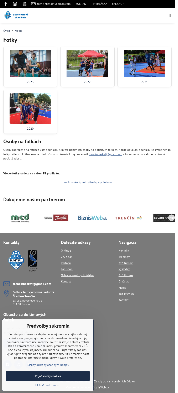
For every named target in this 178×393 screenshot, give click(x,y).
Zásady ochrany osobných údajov (114, 381)
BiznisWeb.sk (101, 387)
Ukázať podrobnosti (48, 385)
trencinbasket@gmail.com (105, 154)
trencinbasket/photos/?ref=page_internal (87, 182)
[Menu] (170, 15)
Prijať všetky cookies (48, 376)
